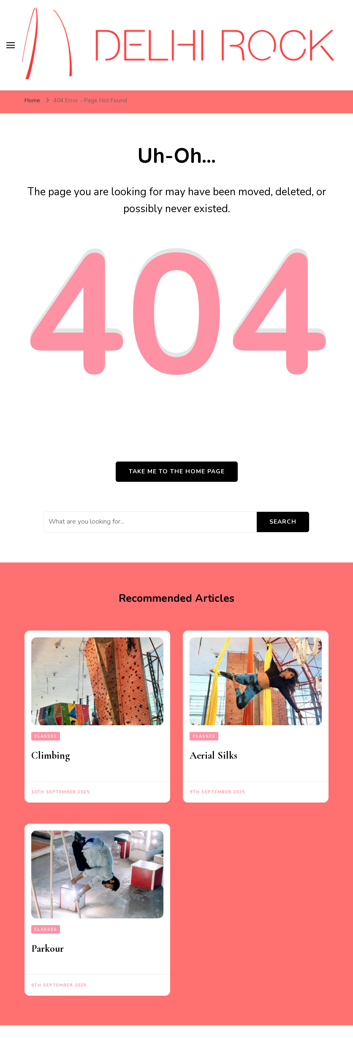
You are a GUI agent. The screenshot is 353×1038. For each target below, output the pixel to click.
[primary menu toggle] (10, 45)
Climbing (50, 755)
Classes (45, 736)
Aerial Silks (213, 755)
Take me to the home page (177, 471)
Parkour (47, 948)
